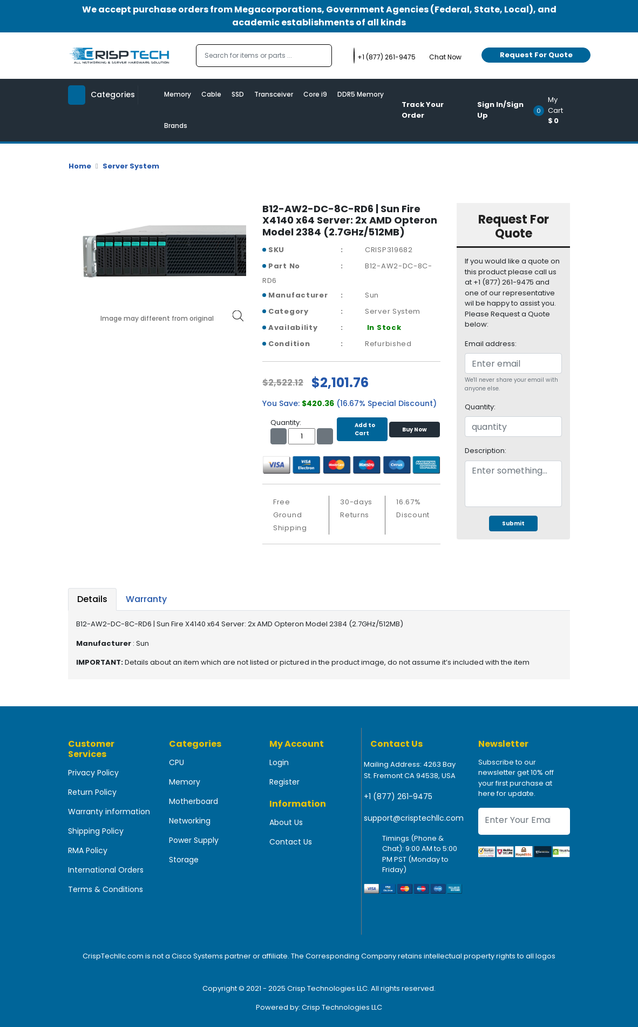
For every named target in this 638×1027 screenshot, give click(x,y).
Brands (175, 125)
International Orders (106, 869)
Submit (513, 523)
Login (279, 762)
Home (80, 166)
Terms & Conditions (105, 889)
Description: (485, 450)
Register (284, 781)
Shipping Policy (96, 831)
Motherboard (193, 801)
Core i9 (315, 94)
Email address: (491, 344)
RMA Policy (87, 850)
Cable (211, 94)
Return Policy (92, 792)
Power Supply (194, 840)
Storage (184, 859)
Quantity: (480, 407)
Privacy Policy (93, 772)
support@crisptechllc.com (414, 818)
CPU (176, 762)
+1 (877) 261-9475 (398, 796)
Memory (177, 94)
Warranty (146, 599)
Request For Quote (536, 55)
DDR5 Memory (360, 94)
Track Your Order (423, 109)
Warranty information (109, 811)
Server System (131, 166)
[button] (555, 110)
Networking (190, 820)
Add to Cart (362, 429)
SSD (238, 94)
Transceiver (273, 94)
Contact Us (290, 841)
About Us (286, 822)
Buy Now (414, 429)
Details (92, 599)
